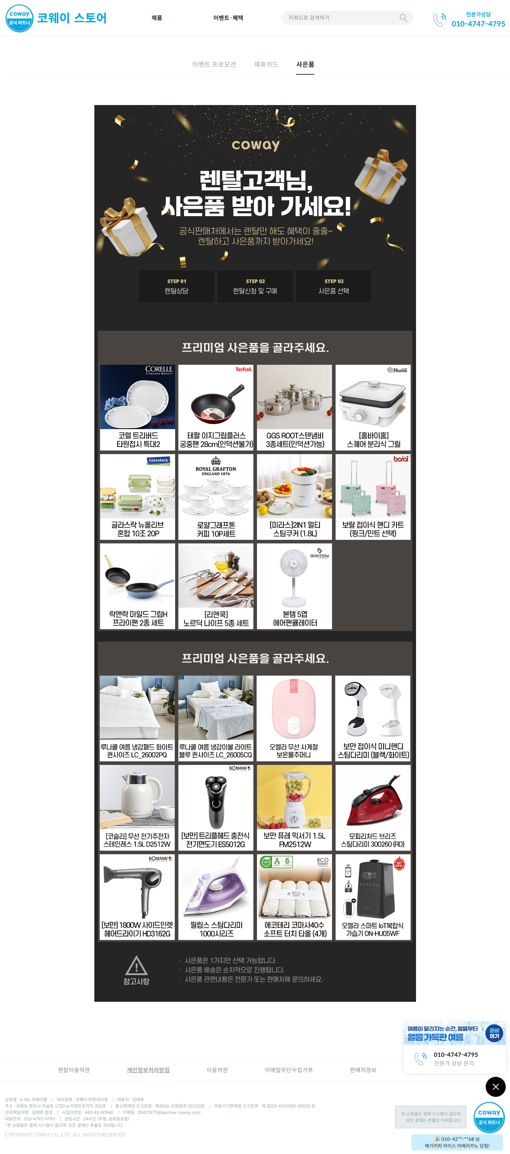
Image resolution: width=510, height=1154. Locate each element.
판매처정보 (363, 1070)
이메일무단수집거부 (289, 1070)
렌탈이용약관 (74, 1070)
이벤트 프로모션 (214, 65)
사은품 (305, 65)
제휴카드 (266, 65)
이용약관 (217, 1070)
